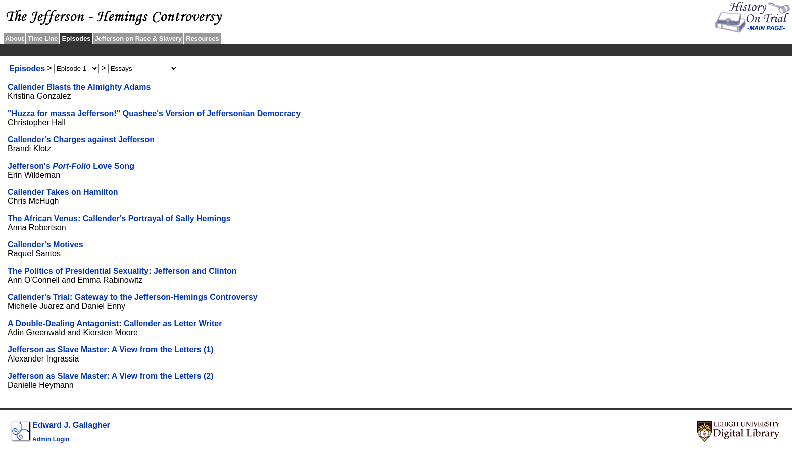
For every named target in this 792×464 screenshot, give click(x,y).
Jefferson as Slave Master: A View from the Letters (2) (111, 376)
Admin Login (50, 439)
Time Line (43, 38)
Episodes (27, 68)
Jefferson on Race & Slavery (138, 38)
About (14, 38)
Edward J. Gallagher (71, 425)
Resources (202, 38)
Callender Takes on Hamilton (63, 192)
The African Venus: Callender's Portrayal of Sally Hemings (119, 218)
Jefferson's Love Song (71, 166)
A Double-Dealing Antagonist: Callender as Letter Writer (115, 323)
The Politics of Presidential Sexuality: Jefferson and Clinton (122, 271)
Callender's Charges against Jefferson (81, 139)
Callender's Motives (45, 244)
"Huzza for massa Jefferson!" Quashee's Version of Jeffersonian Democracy (154, 113)
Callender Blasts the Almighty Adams (79, 87)
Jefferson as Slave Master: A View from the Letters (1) (111, 349)
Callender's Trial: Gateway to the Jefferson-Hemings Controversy (133, 297)
